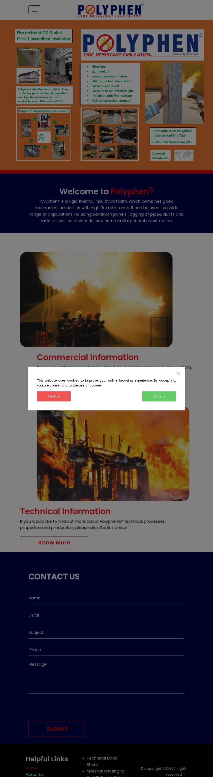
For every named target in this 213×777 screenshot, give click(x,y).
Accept (159, 396)
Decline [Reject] (54, 396)
